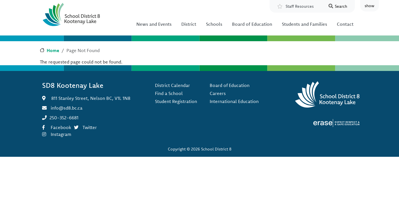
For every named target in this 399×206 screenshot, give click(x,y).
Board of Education (252, 24)
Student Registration (176, 101)
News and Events (154, 24)
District (188, 24)
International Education (234, 101)
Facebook (61, 127)
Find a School (169, 93)
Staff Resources (300, 6)
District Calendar (172, 85)
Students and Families (304, 24)
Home (53, 50)
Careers (218, 93)
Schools (214, 24)
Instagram (61, 134)
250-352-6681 (64, 117)
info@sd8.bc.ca (66, 108)
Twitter (89, 127)
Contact (345, 24)
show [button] (369, 5)
